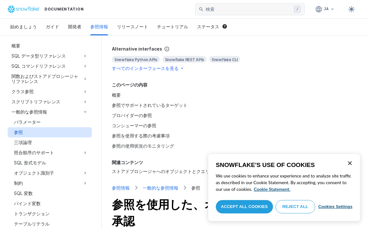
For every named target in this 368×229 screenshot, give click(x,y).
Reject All (295, 206)
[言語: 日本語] (324, 9)
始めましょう (23, 26)
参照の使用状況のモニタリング (143, 146)
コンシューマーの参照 (134, 125)
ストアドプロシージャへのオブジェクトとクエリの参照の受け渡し (178, 171)
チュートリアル (172, 26)
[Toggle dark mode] (351, 9)
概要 (116, 95)
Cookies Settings (335, 206)
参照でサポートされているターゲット (149, 105)
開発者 (74, 26)
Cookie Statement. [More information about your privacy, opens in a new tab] (272, 189)
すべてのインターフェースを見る (148, 68)
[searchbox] (248, 9)
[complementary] (235, 59)
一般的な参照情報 (160, 188)
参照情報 (99, 26)
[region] (284, 187)
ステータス (212, 26)
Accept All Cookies (244, 206)
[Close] (350, 163)
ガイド (52, 26)
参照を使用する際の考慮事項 (141, 135)
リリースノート (132, 26)
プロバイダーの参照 (132, 115)
